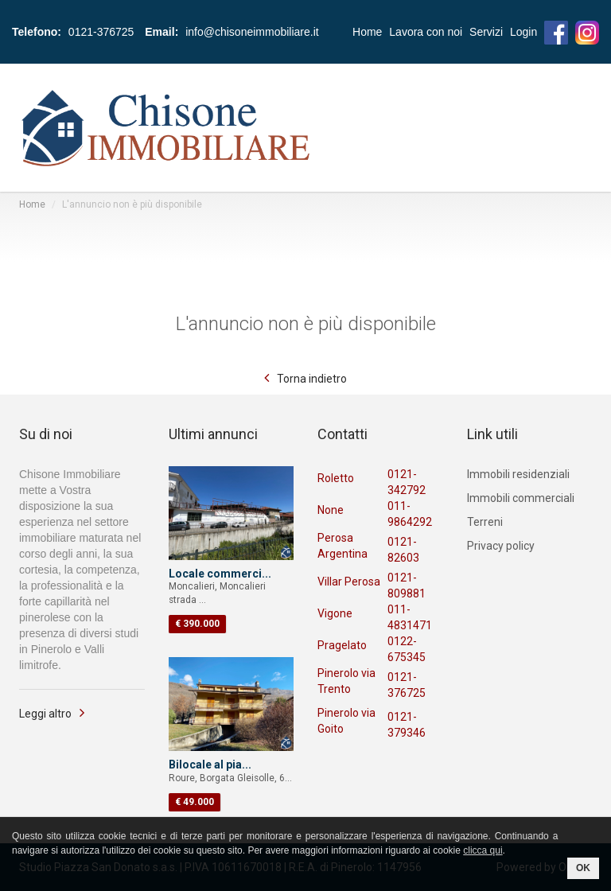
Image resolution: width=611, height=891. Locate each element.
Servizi (486, 31)
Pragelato (342, 645)
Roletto (335, 478)
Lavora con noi (425, 31)
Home (367, 31)
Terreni (485, 522)
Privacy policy (501, 545)
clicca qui (482, 850)
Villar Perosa (348, 581)
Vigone (334, 613)
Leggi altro (45, 713)
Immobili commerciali (520, 498)
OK (583, 867)
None (330, 510)
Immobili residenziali (518, 474)
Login (523, 31)
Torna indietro (312, 378)
